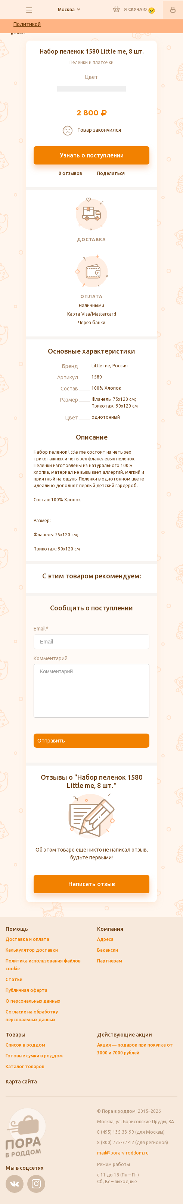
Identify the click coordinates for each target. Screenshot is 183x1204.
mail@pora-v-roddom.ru (123, 1152)
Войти (173, 10)
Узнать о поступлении (92, 155)
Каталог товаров (25, 1066)
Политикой (27, 24)
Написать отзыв (91, 884)
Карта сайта (21, 1082)
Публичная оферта (26, 990)
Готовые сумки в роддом (34, 1055)
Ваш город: (66, 9)
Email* (41, 629)
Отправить (51, 741)
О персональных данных (33, 1001)
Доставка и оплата (27, 939)
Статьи (14, 979)
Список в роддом (25, 1044)
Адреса (105, 939)
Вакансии (107, 950)
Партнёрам (109, 960)
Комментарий (51, 658)
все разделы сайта (29, 10)
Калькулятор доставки (32, 950)
